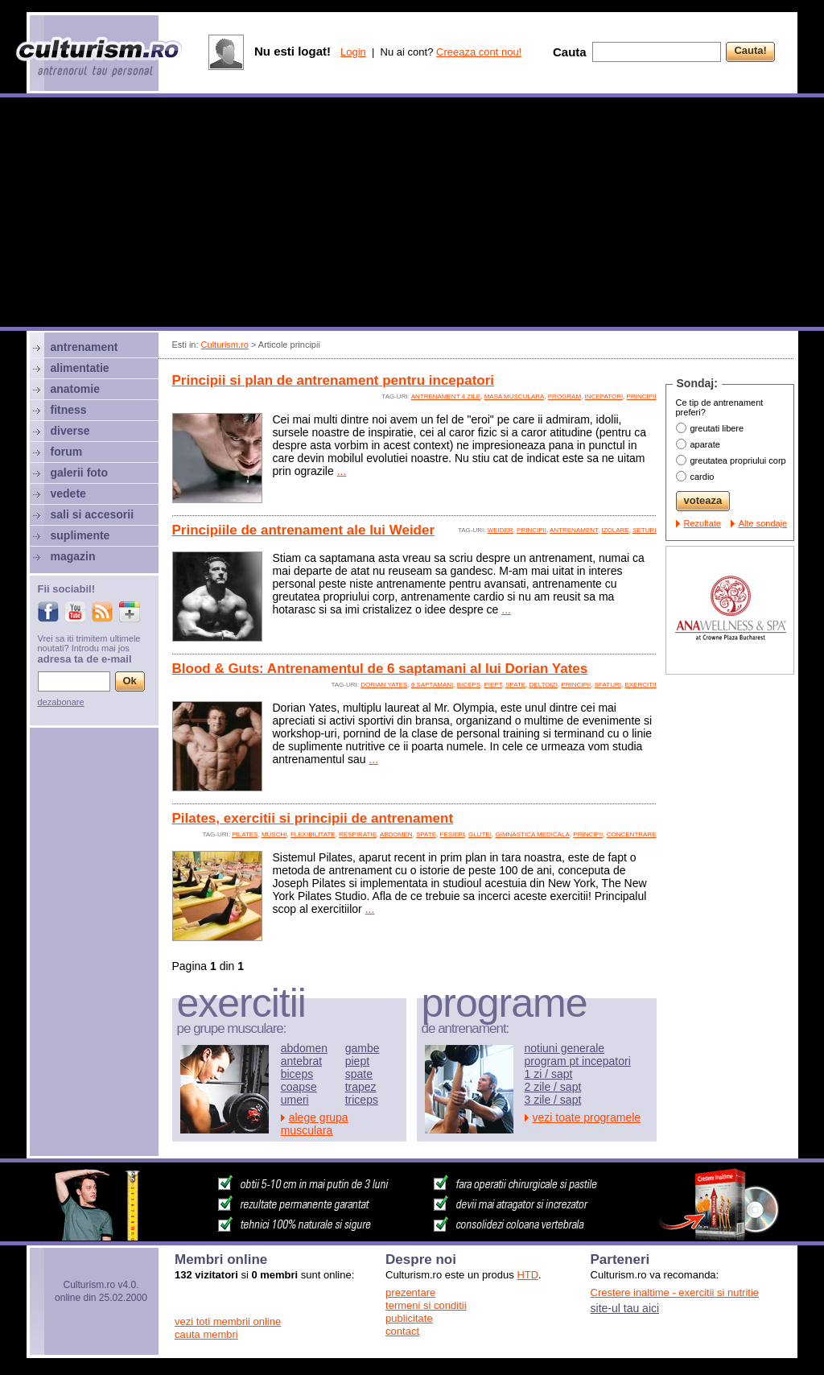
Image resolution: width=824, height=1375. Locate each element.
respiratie (358, 834)
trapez (361, 1086)
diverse (70, 430)
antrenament (574, 530)
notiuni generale (565, 1048)
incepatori (604, 396)
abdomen (396, 834)
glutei (480, 834)
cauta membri (206, 1334)
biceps (468, 684)
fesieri (452, 834)
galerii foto (80, 472)
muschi (274, 834)
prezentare (410, 1292)
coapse (299, 1086)
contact (402, 1331)
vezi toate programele (587, 1117)
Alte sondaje (763, 523)
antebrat (301, 1061)
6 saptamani (432, 684)
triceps (361, 1099)
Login (353, 52)
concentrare (632, 834)
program (564, 396)
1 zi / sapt (549, 1073)
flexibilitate (313, 834)
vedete (68, 493)
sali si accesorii (92, 514)
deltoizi (543, 684)
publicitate (409, 1318)
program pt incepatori (578, 1061)
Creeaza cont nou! (478, 52)
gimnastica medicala (532, 834)
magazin (73, 556)
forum (67, 451)
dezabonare (61, 702)
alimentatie (80, 367)
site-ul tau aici (625, 1308)
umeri (295, 1099)
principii (642, 396)
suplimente (80, 535)
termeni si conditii (425, 1305)
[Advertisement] (412, 214)
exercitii (640, 684)
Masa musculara (514, 396)
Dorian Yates (383, 684)
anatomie (75, 388)
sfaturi (608, 684)
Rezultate (702, 523)
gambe (362, 1048)
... (342, 471)
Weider (500, 530)
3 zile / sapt (553, 1099)
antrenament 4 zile (446, 396)
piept (492, 684)
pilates (245, 834)
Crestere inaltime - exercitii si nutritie (675, 1292)
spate (515, 684)
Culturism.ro (225, 344)
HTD (527, 1275)
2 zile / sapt (553, 1086)
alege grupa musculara (314, 1124)
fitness (69, 409)
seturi (644, 530)
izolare (614, 530)
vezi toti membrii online (228, 1321)
